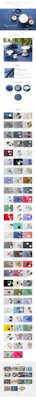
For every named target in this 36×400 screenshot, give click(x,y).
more (18, 394)
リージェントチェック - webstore (24, 77)
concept (18, 6)
